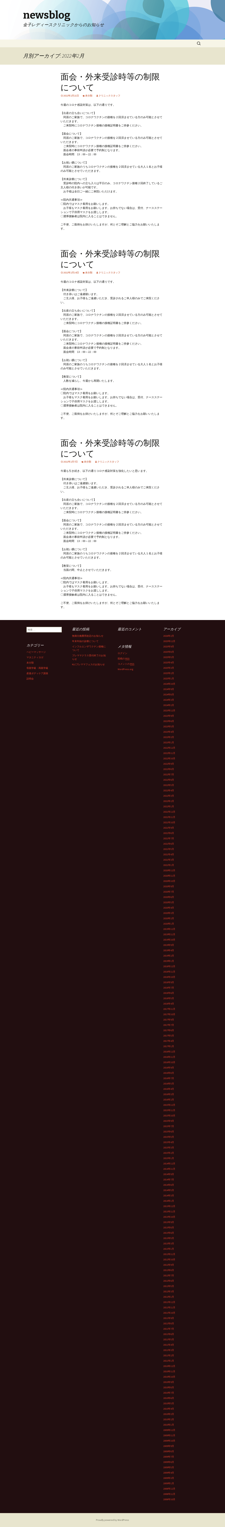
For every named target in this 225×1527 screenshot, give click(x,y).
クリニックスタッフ (109, 95)
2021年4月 (168, 854)
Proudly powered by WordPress (112, 1519)
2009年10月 (169, 1440)
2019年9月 (168, 945)
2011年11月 (169, 1307)
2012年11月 (169, 1254)
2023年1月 (168, 742)
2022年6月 (168, 779)
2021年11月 (169, 817)
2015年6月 (168, 1131)
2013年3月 (168, 1243)
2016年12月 (169, 1051)
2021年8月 (168, 833)
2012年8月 (168, 1270)
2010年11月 (169, 1371)
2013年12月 (169, 1206)
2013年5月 (168, 1238)
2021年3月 (168, 859)
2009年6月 (168, 1462)
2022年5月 (168, 785)
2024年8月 (168, 694)
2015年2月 (168, 1152)
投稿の (124, 658)
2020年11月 (169, 875)
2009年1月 (168, 1483)
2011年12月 (169, 1302)
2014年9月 (168, 1174)
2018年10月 (169, 977)
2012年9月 (168, 1264)
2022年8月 (168, 769)
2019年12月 (169, 929)
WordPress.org (125, 669)
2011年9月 (168, 1318)
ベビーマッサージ (36, 652)
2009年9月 (168, 1446)
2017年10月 (169, 1014)
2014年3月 (168, 1195)
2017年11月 (169, 1008)
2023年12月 (169, 710)
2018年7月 (168, 987)
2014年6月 (168, 1184)
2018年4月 (168, 1003)
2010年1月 (168, 1424)
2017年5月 (168, 1035)
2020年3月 (168, 913)
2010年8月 (168, 1387)
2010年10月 (169, 1376)
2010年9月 (168, 1382)
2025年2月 (168, 673)
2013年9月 (168, 1222)
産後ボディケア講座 (37, 673)
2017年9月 (168, 1019)
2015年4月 (168, 1142)
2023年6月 (168, 721)
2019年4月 (168, 950)
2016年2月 (168, 1099)
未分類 (88, 95)
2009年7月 (168, 1456)
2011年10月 (169, 1312)
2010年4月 (168, 1408)
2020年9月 (168, 886)
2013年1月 (168, 1248)
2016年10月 (169, 1062)
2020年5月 (168, 902)
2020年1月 (168, 923)
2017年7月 (168, 1024)
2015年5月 (168, 1136)
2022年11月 (169, 753)
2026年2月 (168, 635)
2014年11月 (169, 1168)
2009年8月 (168, 1451)
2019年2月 (168, 955)
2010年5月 (168, 1403)
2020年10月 (169, 881)
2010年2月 (168, 1419)
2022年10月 (169, 758)
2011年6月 (168, 1334)
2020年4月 (168, 907)
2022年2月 (168, 801)
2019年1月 (168, 961)
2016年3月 (168, 1094)
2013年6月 (168, 1232)
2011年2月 (168, 1355)
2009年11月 (169, 1435)
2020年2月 (168, 918)
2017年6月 (168, 1030)
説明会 (30, 678)
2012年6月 (168, 1280)
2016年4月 (168, 1088)
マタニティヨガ (34, 657)
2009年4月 (168, 1472)
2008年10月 (169, 1499)
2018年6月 (168, 993)
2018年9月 (168, 982)
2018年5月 (168, 998)
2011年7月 (168, 1328)
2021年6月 (168, 843)
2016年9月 (168, 1067)
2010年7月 (168, 1392)
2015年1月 (168, 1158)
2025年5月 (168, 657)
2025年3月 (168, 667)
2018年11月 (169, 971)
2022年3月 (168, 795)
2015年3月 (168, 1147)
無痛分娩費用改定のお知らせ (87, 635)
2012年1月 (168, 1296)
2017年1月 (168, 1046)
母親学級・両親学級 (37, 668)
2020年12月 (169, 870)
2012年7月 (168, 1275)
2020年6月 (168, 897)
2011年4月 (168, 1344)
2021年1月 (168, 865)
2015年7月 (168, 1126)
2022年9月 (168, 763)
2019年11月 (169, 934)
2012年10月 (169, 1259)
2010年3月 (168, 1414)
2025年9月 (168, 646)
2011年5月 (168, 1339)
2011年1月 (168, 1360)
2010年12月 (169, 1366)
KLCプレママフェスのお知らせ (88, 664)
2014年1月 (168, 1200)
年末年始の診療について (85, 641)
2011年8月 (168, 1323)
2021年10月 (169, 822)
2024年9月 (168, 689)
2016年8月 (168, 1072)
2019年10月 (169, 939)
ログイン (122, 653)
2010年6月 (168, 1398)
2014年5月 (168, 1190)
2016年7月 (168, 1078)
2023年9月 (168, 715)
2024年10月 (169, 683)
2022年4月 (168, 790)
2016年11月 (169, 1056)
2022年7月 (168, 774)
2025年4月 (168, 662)
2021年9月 (168, 827)
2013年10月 (169, 1216)
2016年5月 (168, 1083)
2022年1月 (168, 806)
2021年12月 (169, 811)
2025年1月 (168, 678)
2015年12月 (169, 1104)
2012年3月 (168, 1291)
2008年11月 (169, 1494)
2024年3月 (168, 699)
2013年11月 (169, 1211)
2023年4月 (168, 731)
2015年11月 (169, 1110)
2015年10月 (169, 1115)
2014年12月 (169, 1163)
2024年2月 (168, 705)
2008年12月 (169, 1488)
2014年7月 (168, 1179)
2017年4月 (168, 1040)
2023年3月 (168, 737)
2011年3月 (168, 1350)
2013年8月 (168, 1227)
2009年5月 (168, 1467)
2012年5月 (168, 1286)
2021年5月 (168, 849)
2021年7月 (168, 838)
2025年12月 (169, 641)
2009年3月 (168, 1478)
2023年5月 (168, 726)
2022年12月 (169, 747)
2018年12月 (169, 966)
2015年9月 (168, 1120)
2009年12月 (169, 1430)
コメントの (126, 664)
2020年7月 (168, 891)
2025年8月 (168, 651)
